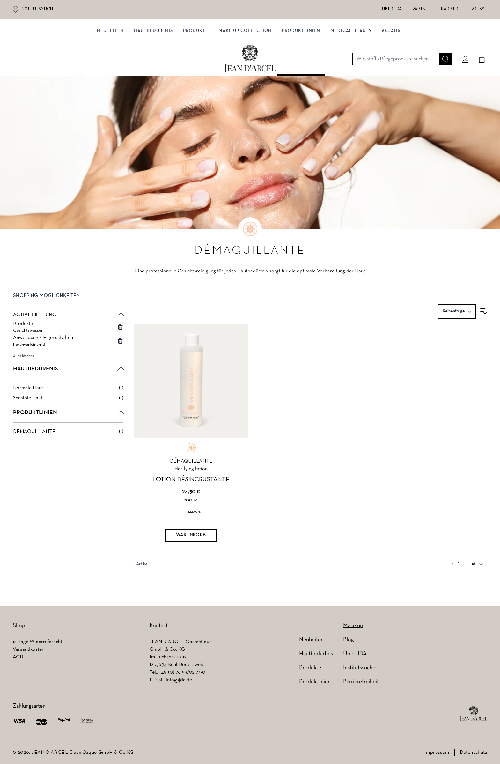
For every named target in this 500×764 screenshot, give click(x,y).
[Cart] (479, 40)
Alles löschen (23, 357)
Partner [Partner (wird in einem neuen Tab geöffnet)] (421, 9)
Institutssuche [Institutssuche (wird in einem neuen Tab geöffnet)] (38, 9)
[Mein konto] (463, 40)
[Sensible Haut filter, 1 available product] (68, 400)
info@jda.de (179, 680)
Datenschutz (473, 752)
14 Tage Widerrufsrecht (37, 642)
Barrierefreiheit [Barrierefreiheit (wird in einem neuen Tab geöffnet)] (361, 682)
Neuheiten (311, 639)
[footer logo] (473, 713)
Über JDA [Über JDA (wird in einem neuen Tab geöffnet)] (392, 9)
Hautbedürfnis (153, 66)
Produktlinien (301, 66)
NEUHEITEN (110, 66)
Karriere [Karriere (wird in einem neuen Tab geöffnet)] (451, 9)
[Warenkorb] (191, 536)
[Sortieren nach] (457, 313)
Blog (348, 639)
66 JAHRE (392, 66)
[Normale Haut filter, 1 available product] (68, 389)
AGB (18, 657)
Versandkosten (28, 649)
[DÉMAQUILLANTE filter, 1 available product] (68, 433)
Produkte (195, 66)
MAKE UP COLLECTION (245, 66)
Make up (353, 625)
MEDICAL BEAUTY (351, 66)
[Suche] (443, 40)
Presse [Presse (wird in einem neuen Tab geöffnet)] (479, 9)
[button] (68, 302)
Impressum (436, 752)
